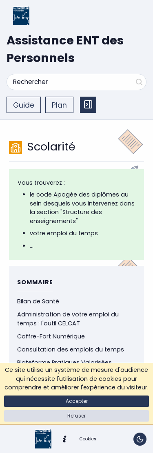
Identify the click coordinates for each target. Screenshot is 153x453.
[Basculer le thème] (139, 439)
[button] (76, 401)
